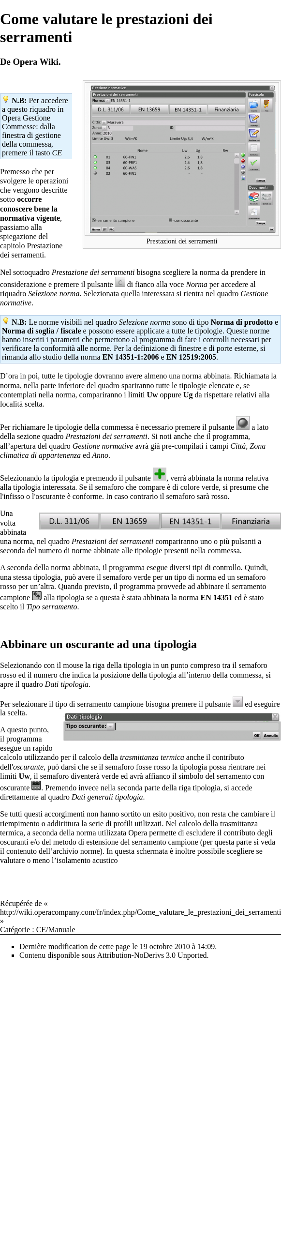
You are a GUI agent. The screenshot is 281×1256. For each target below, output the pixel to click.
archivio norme (76, 851)
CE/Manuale (55, 929)
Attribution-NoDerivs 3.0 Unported (152, 955)
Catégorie (15, 929)
